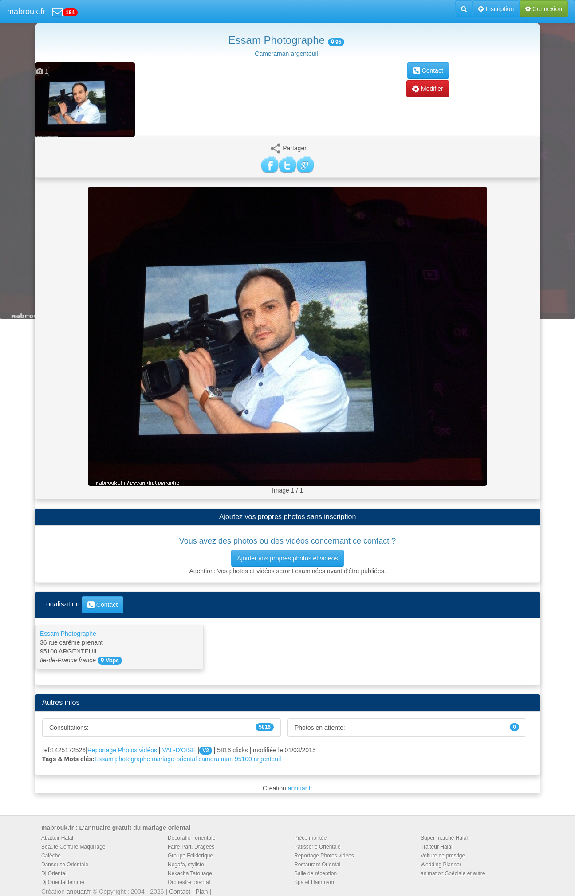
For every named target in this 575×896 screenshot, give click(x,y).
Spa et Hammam (314, 882)
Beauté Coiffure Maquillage (73, 847)
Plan (202, 891)
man (227, 759)
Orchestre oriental (189, 882)
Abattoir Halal (57, 838)
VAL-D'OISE (179, 750)
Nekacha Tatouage (190, 873)
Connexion (543, 8)
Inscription (496, 8)
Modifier (427, 88)
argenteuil (267, 759)
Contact (428, 70)
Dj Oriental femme (62, 882)
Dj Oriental (54, 873)
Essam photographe (122, 759)
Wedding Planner (441, 864)
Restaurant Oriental (317, 864)
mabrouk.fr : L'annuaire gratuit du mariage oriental (115, 827)
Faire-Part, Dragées (191, 847)
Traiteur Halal (437, 847)
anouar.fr (300, 788)
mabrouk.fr (26, 11)
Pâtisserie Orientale (317, 847)
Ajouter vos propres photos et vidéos (287, 558)
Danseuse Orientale (64, 864)
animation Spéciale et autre (453, 873)
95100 (243, 759)
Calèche (51, 856)
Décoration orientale (191, 838)
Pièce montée (310, 838)
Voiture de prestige (443, 856)
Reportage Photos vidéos (122, 750)
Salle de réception (315, 873)
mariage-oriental (174, 759)
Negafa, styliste (186, 864)
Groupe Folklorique (190, 856)
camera (208, 759)
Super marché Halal (444, 838)
